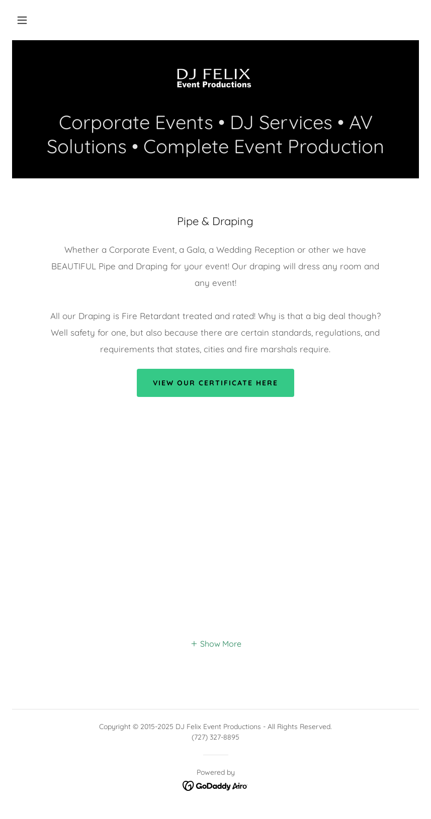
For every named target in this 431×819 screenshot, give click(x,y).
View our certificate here (215, 382)
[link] (215, 80)
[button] (22, 20)
